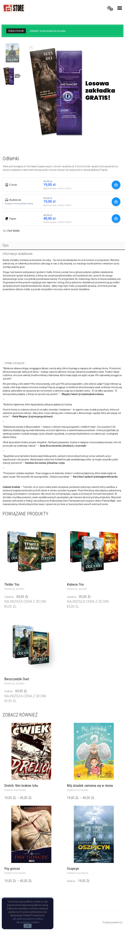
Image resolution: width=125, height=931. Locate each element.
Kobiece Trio (75, 584)
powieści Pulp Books (15, 790)
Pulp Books (13, 230)
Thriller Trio (11, 584)
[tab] (62, 245)
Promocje (9, 589)
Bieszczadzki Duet (16, 679)
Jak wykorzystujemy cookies (27, 918)
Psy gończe (12, 869)
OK (27, 926)
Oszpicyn (73, 869)
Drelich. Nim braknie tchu (21, 786)
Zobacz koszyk (16, 30)
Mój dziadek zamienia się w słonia (90, 786)
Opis (6, 245)
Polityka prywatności (112, 922)
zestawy (20, 589)
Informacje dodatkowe (18, 254)
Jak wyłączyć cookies (27, 922)
